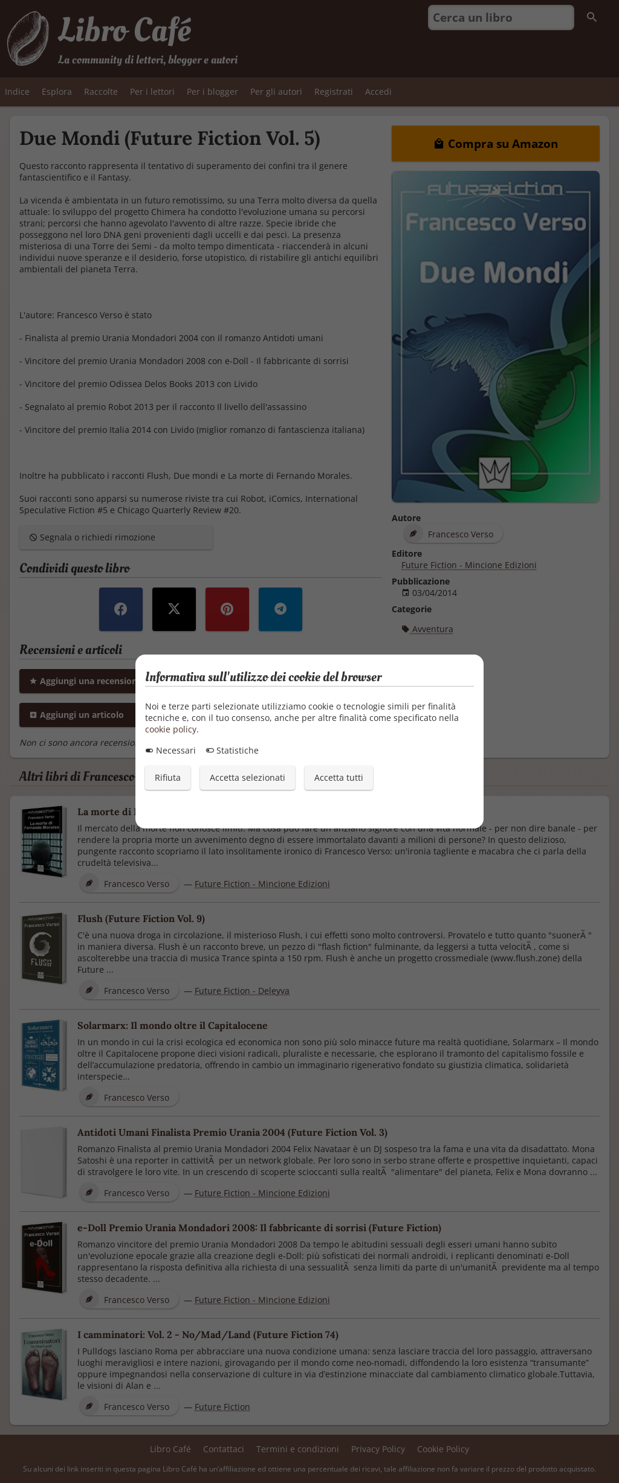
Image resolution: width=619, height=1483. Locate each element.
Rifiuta (168, 777)
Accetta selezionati (247, 777)
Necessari (170, 750)
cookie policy (170, 729)
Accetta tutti (338, 777)
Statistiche (232, 750)
